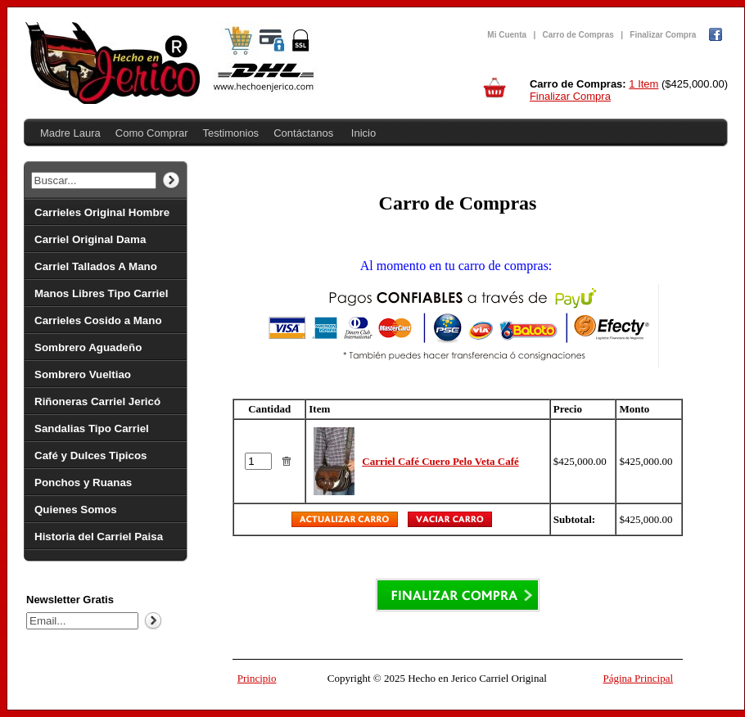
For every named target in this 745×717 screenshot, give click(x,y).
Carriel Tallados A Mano (95, 266)
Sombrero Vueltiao (82, 374)
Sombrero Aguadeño (88, 347)
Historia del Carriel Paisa (98, 536)
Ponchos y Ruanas (83, 482)
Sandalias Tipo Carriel (91, 428)
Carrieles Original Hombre (101, 212)
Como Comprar (151, 133)
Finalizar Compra (663, 34)
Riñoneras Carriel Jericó (97, 401)
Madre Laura (70, 133)
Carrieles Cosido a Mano (98, 320)
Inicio (363, 133)
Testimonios (230, 133)
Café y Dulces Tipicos (90, 455)
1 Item (643, 84)
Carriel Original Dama (90, 239)
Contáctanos (303, 133)
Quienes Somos (75, 509)
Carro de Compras (578, 34)
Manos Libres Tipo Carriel (101, 293)
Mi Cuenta (506, 34)
